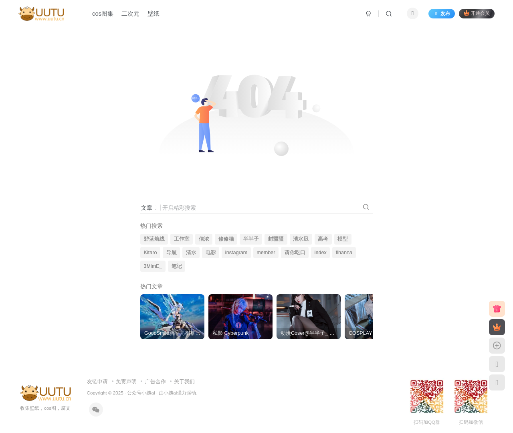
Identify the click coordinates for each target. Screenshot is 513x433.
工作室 (182, 239)
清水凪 (301, 239)
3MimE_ (153, 266)
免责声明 (126, 381)
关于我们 (184, 381)
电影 (211, 252)
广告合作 (155, 381)
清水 (191, 252)
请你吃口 (295, 252)
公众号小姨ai (141, 392)
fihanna (344, 252)
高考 (323, 239)
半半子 (251, 239)
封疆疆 (276, 239)
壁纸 (153, 13)
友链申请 (97, 381)
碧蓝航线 (154, 239)
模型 (342, 239)
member (265, 252)
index (321, 252)
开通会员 (477, 13)
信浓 (204, 239)
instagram (236, 252)
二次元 (130, 13)
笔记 (177, 266)
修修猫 (226, 239)
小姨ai (170, 392)
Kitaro (150, 252)
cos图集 (102, 13)
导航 (171, 252)
